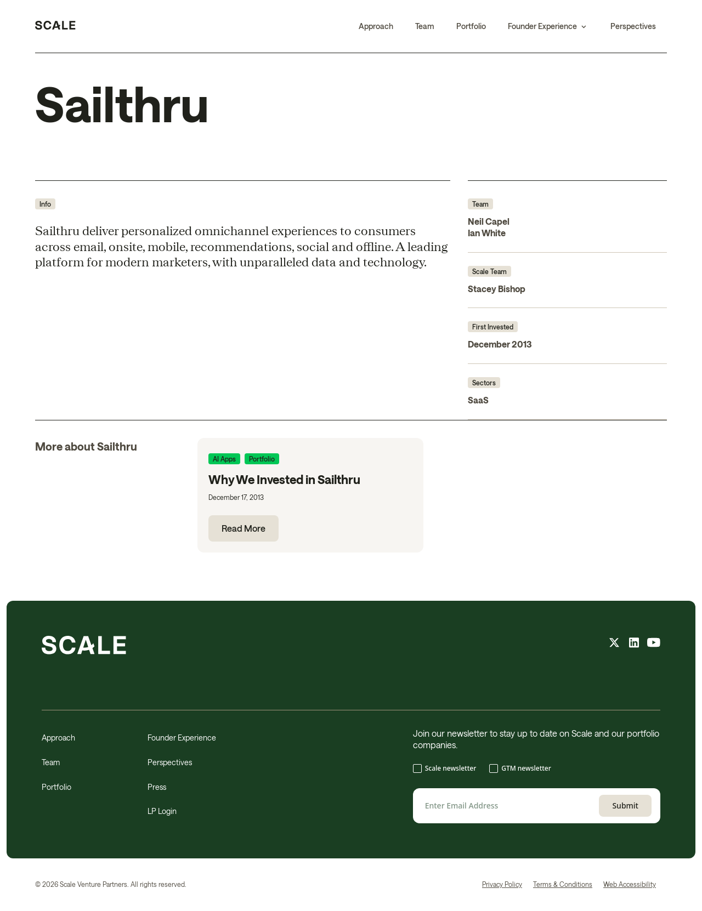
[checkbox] (536, 769)
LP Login (162, 811)
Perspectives (633, 26)
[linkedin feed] (634, 644)
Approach (376, 26)
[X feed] (614, 644)
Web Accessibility (629, 884)
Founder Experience (182, 737)
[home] (55, 26)
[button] (548, 26)
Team (424, 26)
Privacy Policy (502, 884)
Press (157, 787)
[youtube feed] (653, 644)
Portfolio (471, 26)
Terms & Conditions (562, 884)
